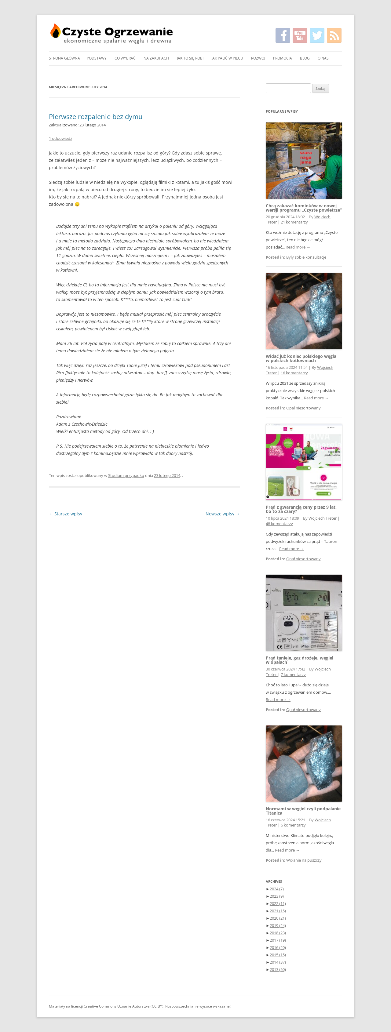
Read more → (298, 247)
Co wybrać (125, 58)
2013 (278, 969)
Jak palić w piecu (227, 58)
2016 (278, 947)
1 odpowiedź (60, 138)
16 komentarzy (294, 373)
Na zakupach (156, 58)
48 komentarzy (279, 523)
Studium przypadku (126, 475)
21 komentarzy (294, 222)
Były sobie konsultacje (306, 257)
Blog (305, 58)
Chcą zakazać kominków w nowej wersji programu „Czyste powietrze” (304, 208)
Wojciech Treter (323, 518)
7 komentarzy (293, 674)
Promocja (282, 58)
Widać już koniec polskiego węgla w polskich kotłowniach (301, 358)
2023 (277, 896)
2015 (278, 955)
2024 (277, 889)
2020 (278, 918)
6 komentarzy (293, 825)
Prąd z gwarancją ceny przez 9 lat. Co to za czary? (301, 509)
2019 (278, 925)
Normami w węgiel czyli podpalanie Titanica (303, 811)
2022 (278, 903)
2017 (278, 940)
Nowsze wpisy (223, 514)
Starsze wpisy (65, 514)
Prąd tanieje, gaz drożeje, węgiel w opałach (299, 660)
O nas (323, 58)
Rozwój (258, 58)
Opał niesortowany (303, 408)
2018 (278, 933)
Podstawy (97, 58)
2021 (278, 911)
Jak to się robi (190, 58)
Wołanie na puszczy (304, 860)
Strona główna (64, 58)
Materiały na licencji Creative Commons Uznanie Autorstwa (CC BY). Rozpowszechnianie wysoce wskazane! (140, 1006)
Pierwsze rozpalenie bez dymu (96, 116)
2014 (278, 962)
